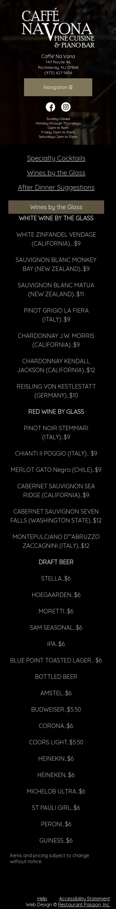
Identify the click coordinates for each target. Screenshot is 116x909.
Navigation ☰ (58, 87)
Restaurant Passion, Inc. (84, 905)
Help (42, 899)
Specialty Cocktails (56, 158)
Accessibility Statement (84, 899)
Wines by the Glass (56, 172)
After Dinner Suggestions (56, 187)
